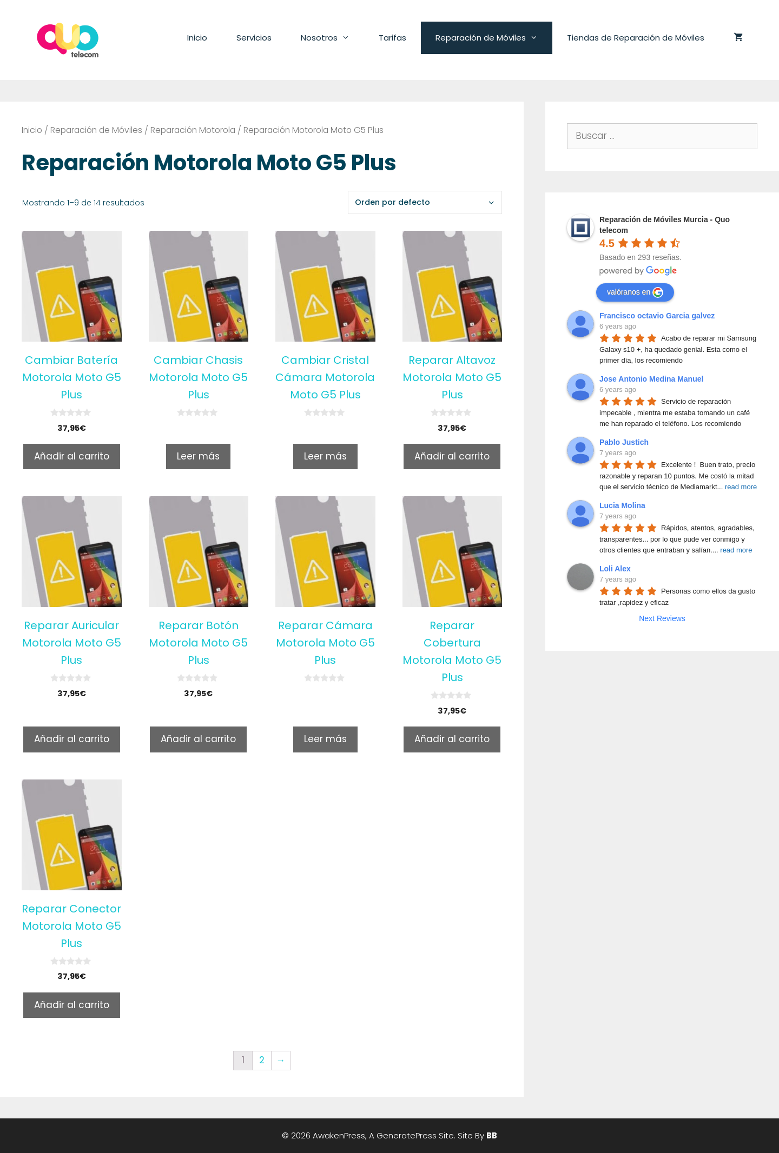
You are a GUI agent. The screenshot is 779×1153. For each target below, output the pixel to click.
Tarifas (392, 37)
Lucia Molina (622, 505)
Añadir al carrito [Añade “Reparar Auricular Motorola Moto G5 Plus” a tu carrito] (71, 738)
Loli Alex (615, 568)
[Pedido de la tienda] (425, 202)
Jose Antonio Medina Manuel (651, 379)
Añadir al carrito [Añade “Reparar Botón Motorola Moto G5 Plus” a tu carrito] (198, 738)
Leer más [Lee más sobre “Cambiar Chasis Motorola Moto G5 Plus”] (198, 456)
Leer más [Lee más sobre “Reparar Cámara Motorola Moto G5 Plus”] (325, 738)
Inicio (197, 37)
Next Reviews (662, 618)
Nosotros (332, 38)
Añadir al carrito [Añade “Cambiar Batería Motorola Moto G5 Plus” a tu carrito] (71, 456)
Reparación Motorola (192, 130)
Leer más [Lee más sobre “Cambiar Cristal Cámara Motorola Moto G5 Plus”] (325, 456)
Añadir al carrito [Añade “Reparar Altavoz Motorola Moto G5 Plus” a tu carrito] (452, 456)
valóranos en (635, 292)
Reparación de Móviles (493, 38)
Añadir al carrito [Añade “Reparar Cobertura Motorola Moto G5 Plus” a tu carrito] (452, 738)
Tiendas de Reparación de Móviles (635, 37)
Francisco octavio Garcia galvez (657, 315)
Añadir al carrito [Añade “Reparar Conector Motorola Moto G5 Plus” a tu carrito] (71, 1004)
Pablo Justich (624, 442)
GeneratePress (407, 1135)
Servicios (254, 37)
